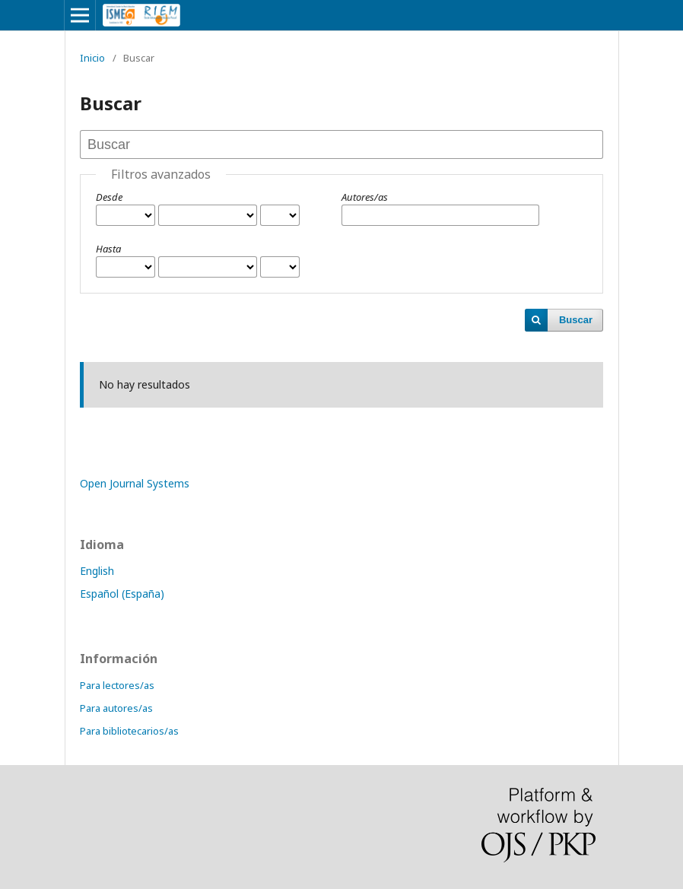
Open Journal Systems (134, 483)
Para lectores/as (117, 685)
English (97, 571)
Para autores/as (116, 708)
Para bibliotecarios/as (129, 731)
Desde (109, 197)
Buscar (575, 319)
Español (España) (122, 593)
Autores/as (365, 197)
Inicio (92, 58)
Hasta (108, 249)
